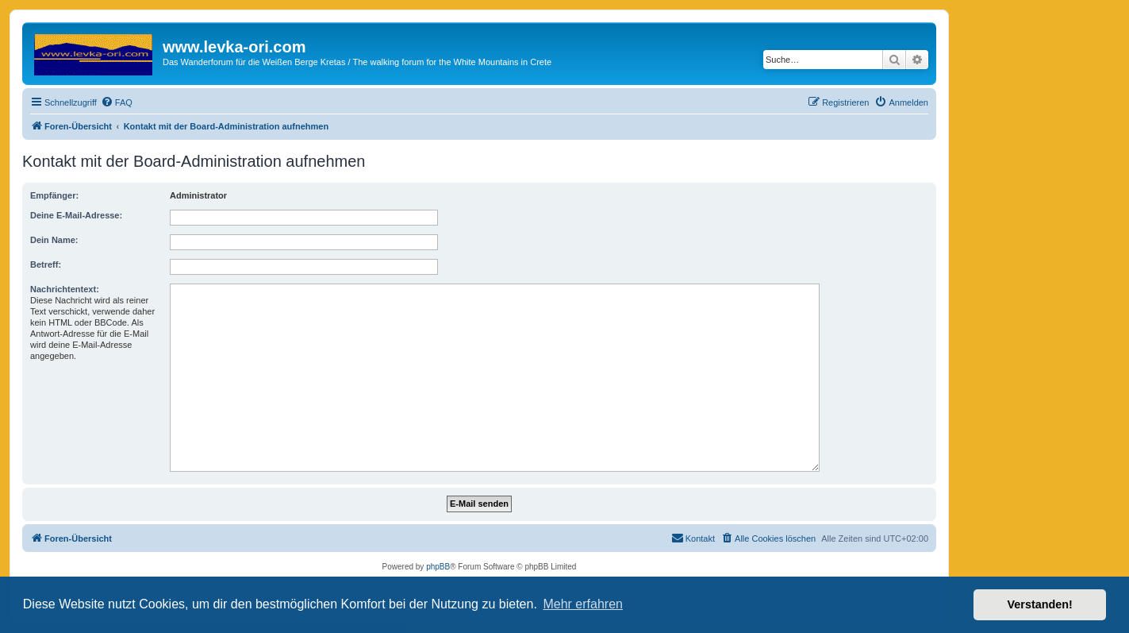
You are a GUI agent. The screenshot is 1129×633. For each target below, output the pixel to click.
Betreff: (45, 264)
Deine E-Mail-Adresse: (76, 215)
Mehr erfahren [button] (583, 604)
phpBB (438, 566)
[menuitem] (116, 102)
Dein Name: (54, 240)
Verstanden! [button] (1040, 604)
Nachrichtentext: (64, 289)
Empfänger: (54, 195)
